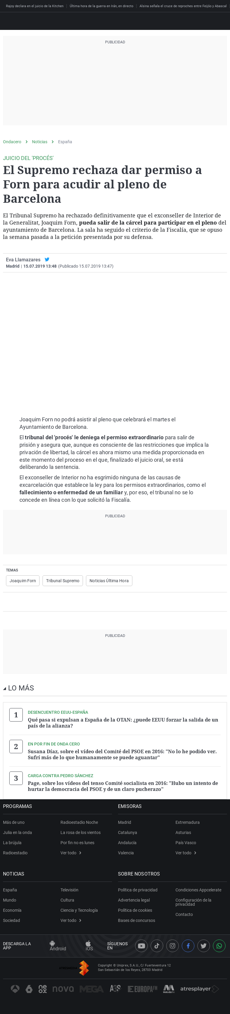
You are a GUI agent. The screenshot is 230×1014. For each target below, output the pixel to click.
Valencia (126, 852)
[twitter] (47, 260)
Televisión (69, 890)
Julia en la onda (17, 832)
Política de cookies (135, 910)
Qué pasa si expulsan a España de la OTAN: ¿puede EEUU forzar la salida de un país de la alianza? (123, 722)
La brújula (12, 842)
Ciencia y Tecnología (79, 910)
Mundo (9, 900)
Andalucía (127, 842)
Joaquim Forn (23, 580)
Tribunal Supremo (62, 580)
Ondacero (12, 141)
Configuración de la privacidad (193, 902)
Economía (12, 910)
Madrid (124, 822)
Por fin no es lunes (77, 842)
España (65, 141)
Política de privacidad (138, 890)
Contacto (184, 914)
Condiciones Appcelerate (198, 890)
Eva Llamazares (23, 260)
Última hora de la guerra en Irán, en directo (101, 6)
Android (58, 946)
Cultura (67, 900)
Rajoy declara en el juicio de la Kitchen (34, 6)
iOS (89, 946)
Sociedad (11, 920)
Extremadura (187, 822)
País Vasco (185, 842)
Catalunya (127, 832)
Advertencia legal (134, 900)
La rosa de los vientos (80, 832)
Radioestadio (15, 852)
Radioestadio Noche (79, 822)
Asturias (183, 832)
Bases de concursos (136, 920)
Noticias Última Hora (109, 580)
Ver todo (70, 853)
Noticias (39, 141)
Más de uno (14, 822)
